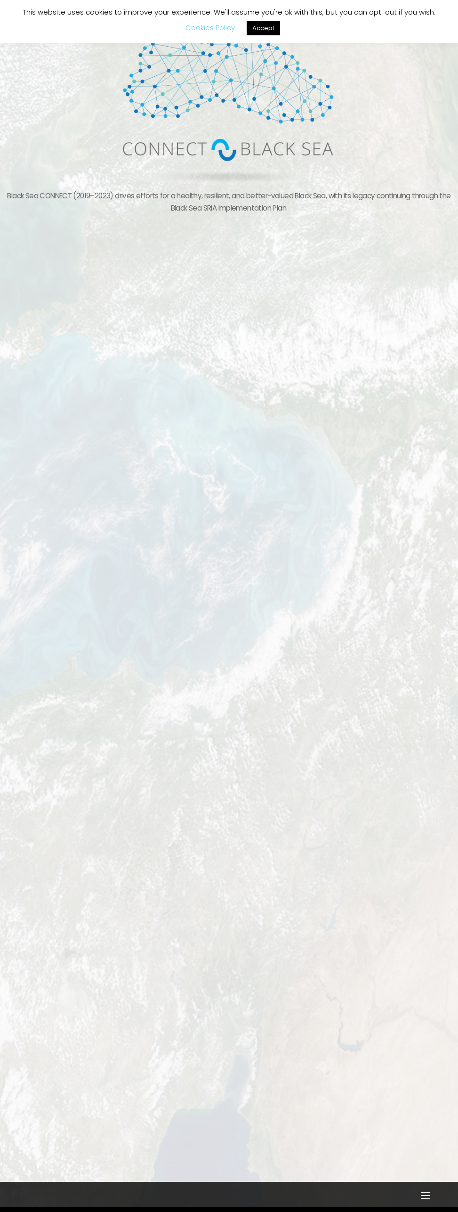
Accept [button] (263, 28)
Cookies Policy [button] (210, 28)
